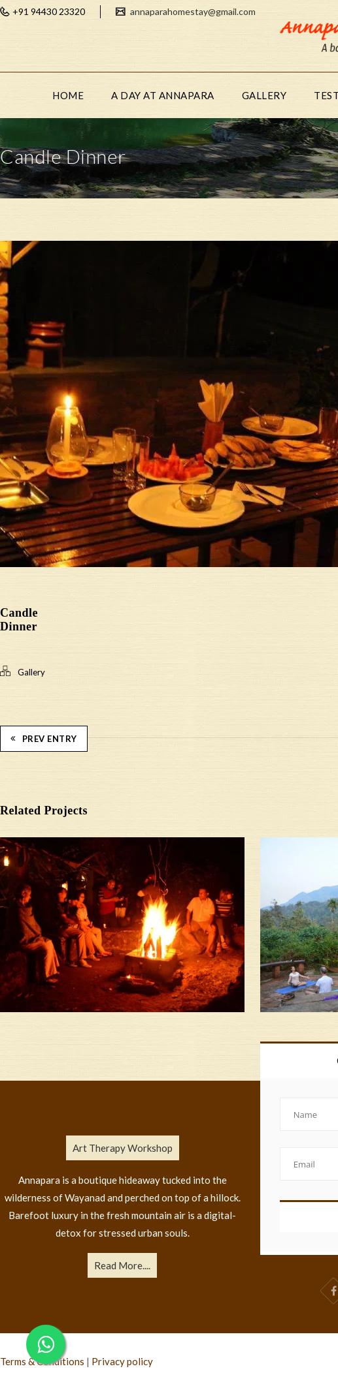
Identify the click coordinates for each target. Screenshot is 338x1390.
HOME (68, 95)
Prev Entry (43, 739)
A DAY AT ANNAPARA (162, 95)
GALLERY (264, 95)
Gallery (31, 672)
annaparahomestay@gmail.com (192, 11)
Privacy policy (122, 1361)
